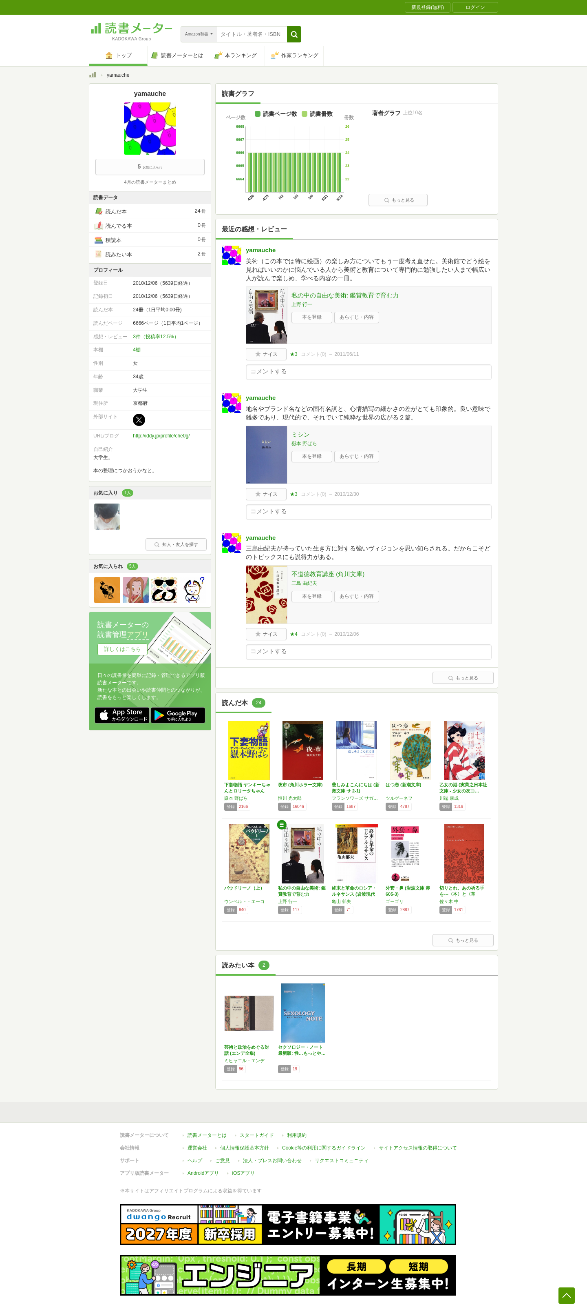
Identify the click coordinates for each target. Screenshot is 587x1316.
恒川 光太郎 (290, 798)
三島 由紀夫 (304, 583)
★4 (294, 634)
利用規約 (297, 1135)
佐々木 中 (449, 901)
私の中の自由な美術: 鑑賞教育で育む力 (345, 295)
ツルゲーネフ (399, 798)
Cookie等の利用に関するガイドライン (324, 1147)
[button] (294, 34)
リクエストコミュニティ (342, 1160)
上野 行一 (301, 304)
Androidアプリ (203, 1173)
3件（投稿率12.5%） (156, 337)
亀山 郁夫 (341, 901)
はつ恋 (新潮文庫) (403, 784)
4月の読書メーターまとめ (150, 182)
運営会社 (197, 1147)
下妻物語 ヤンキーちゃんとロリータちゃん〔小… (247, 790)
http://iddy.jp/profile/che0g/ (161, 436)
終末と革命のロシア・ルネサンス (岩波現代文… (354, 894)
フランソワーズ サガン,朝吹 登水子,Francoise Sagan (357, 798)
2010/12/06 (346, 634)
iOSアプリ (243, 1173)
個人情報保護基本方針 (244, 1147)
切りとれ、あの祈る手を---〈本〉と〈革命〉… (461, 894)
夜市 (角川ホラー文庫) (300, 784)
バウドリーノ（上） (244, 887)
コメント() (314, 354)
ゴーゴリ (395, 901)
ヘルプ (195, 1160)
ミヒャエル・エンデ (244, 1060)
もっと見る (399, 200)
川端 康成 (449, 798)
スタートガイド (257, 1135)
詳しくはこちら (122, 649)
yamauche (261, 249)
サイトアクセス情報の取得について (418, 1147)
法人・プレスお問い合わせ (272, 1160)
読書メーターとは (207, 1135)
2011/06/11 (346, 354)
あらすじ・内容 (357, 317)
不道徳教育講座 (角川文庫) (327, 573)
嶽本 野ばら (304, 443)
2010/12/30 (346, 494)
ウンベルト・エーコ (244, 901)
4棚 (137, 350)
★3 (294, 354)
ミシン (300, 434)
